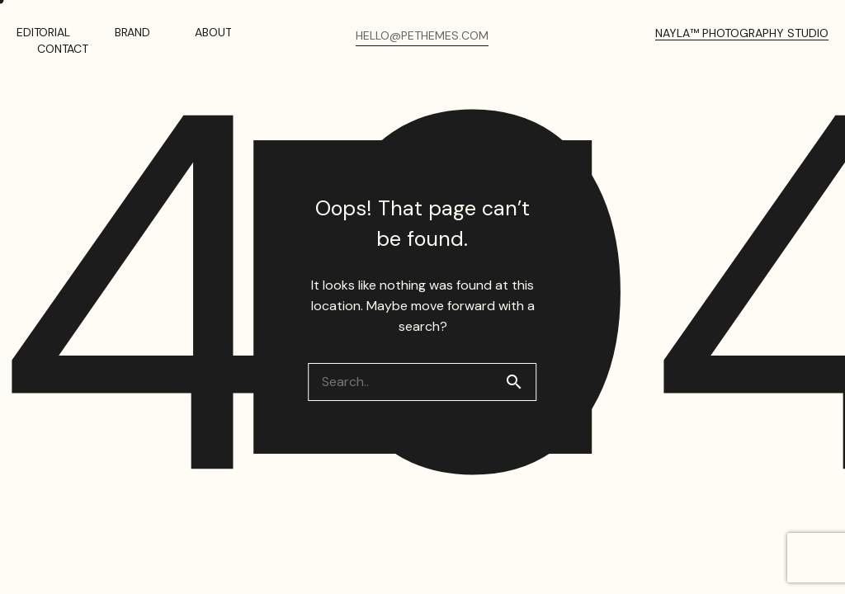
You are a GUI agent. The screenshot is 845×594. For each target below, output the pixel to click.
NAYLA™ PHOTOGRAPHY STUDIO (741, 33)
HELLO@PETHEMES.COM (422, 35)
